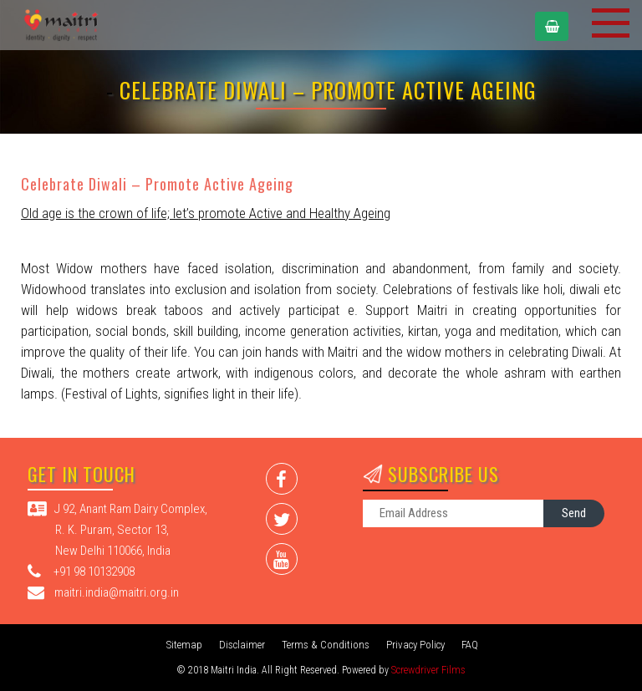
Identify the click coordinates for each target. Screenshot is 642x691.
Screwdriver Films (428, 669)
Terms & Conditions (325, 644)
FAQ (469, 644)
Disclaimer (242, 644)
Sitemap (184, 644)
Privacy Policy (415, 644)
